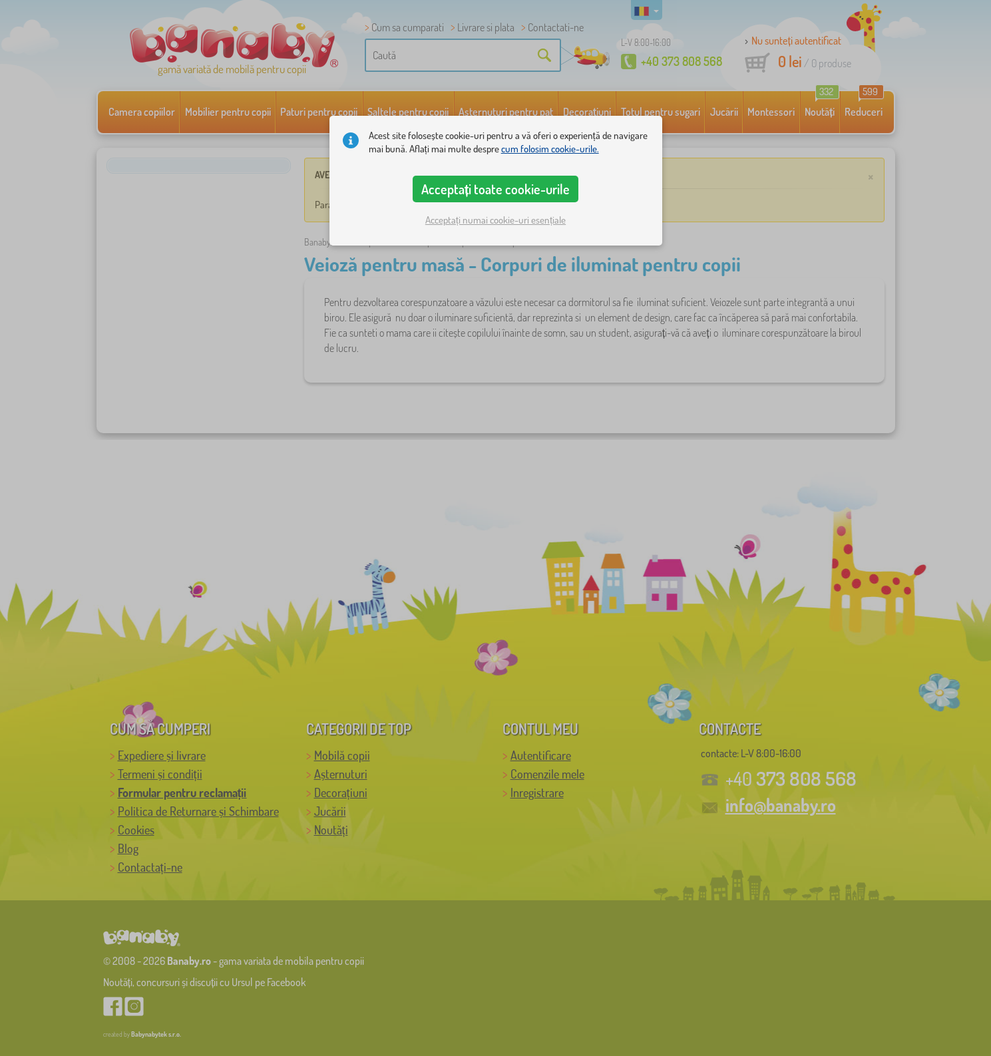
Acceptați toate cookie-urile (495, 189)
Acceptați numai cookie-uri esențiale (495, 220)
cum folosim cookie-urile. (550, 148)
